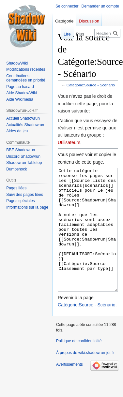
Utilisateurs (69, 142)
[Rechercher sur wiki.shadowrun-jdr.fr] (107, 33)
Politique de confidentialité (78, 365)
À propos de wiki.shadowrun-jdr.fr (85, 377)
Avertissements (69, 389)
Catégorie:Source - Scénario (91, 85)
